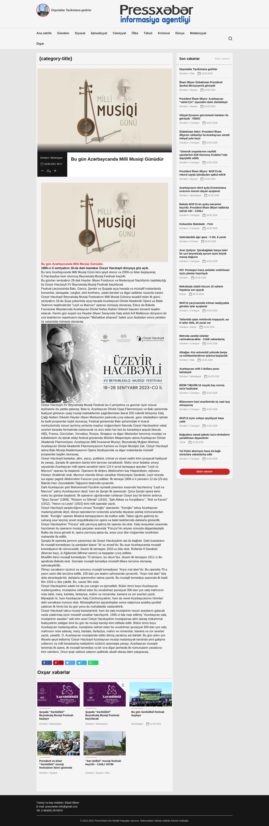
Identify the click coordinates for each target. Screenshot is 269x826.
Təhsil (148, 33)
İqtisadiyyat (99, 33)
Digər (40, 43)
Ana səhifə (44, 33)
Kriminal (164, 33)
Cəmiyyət (119, 33)
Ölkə (135, 33)
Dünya (180, 33)
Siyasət (80, 33)
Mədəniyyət (198, 33)
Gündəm (63, 33)
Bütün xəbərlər (222, 58)
